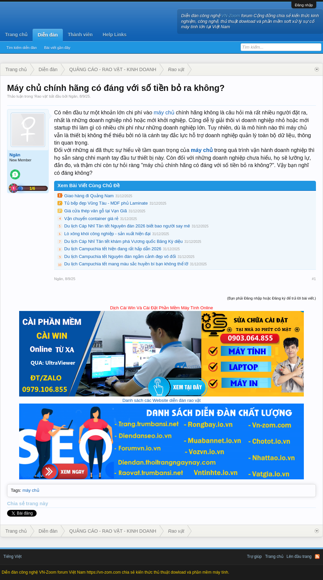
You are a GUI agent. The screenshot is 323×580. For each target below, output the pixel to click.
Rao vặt (41, 96)
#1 (314, 279)
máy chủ (164, 112)
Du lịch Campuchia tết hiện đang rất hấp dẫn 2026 (112, 248)
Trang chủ (16, 34)
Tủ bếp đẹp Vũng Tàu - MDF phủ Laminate (106, 203)
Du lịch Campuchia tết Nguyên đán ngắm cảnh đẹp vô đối (120, 256)
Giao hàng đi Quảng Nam (89, 195)
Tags (15, 490)
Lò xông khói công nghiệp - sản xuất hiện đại (107, 233)
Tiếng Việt (12, 556)
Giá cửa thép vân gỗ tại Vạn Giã (95, 210)
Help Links (115, 34)
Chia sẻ (16, 503)
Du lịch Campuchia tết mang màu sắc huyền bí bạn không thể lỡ (126, 263)
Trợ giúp (254, 556)
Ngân (73, 96)
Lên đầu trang (299, 556)
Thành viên (80, 34)
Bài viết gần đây (57, 48)
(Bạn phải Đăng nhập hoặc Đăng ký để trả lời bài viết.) (271, 298)
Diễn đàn (47, 35)
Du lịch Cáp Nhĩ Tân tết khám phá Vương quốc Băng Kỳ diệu (123, 241)
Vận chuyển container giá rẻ (91, 218)
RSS (317, 556)
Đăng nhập (304, 5)
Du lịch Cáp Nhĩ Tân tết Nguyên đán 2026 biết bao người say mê (127, 225)
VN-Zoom (230, 15)
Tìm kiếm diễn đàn (21, 48)
